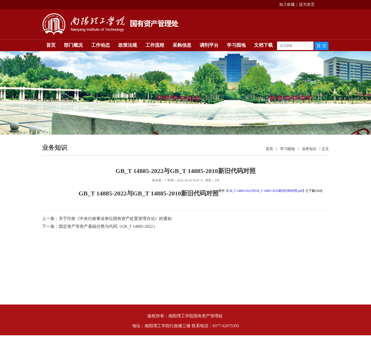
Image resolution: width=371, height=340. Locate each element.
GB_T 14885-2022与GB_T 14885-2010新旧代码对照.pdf (265, 191)
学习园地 (236, 45)
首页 (51, 45)
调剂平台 (209, 45)
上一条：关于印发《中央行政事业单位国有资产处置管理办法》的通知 (107, 218)
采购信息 (182, 45)
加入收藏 (287, 4)
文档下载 (263, 45)
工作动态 (100, 45)
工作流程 (154, 45)
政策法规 (127, 45)
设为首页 (307, 4)
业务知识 (309, 149)
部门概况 (73, 45)
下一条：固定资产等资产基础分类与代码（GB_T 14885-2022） (99, 226)
